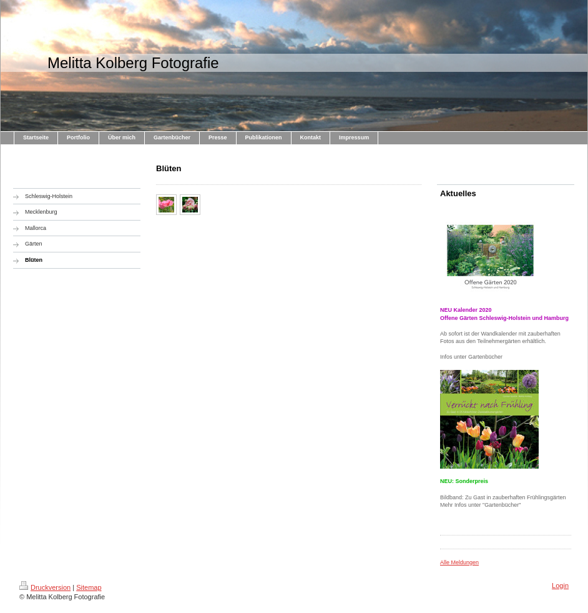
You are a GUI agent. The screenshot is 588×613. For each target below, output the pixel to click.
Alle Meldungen (459, 562)
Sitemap (88, 587)
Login (560, 585)
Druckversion (45, 587)
